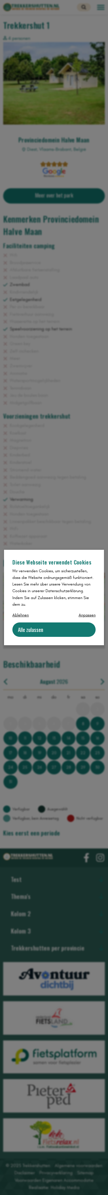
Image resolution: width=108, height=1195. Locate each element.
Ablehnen (20, 615)
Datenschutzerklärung (64, 590)
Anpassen (87, 615)
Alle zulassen (30, 629)
